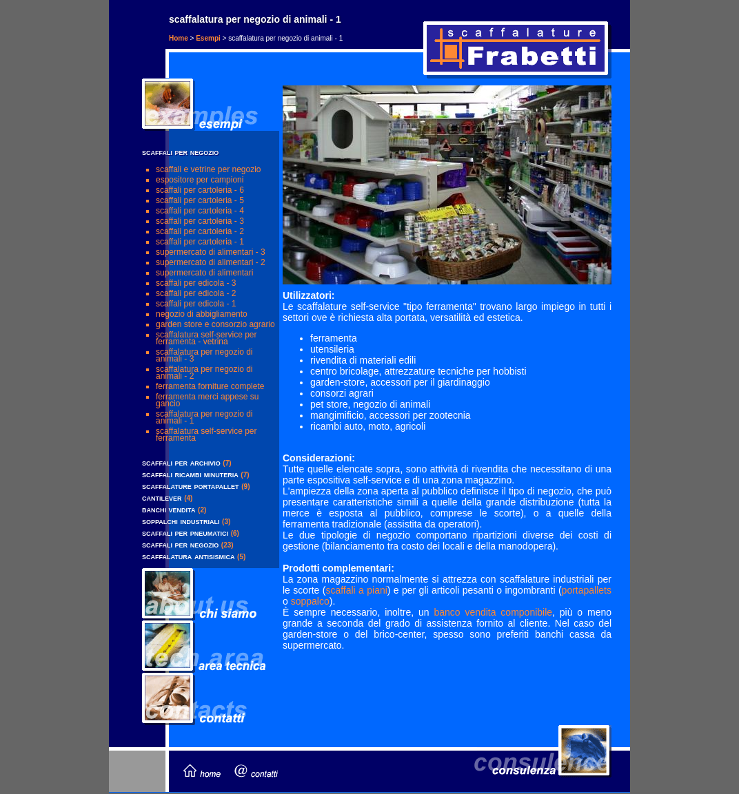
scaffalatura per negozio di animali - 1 (204, 417)
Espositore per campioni (199, 180)
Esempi (208, 38)
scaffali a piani (356, 590)
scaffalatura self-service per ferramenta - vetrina (206, 338)
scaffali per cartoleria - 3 (200, 221)
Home (178, 38)
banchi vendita (168, 509)
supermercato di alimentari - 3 (210, 252)
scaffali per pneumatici (185, 532)
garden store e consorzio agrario (215, 324)
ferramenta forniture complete (210, 386)
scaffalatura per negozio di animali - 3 (204, 355)
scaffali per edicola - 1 (196, 304)
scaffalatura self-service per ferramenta (206, 434)
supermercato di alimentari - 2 (210, 262)
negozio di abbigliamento (201, 314)
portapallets (586, 590)
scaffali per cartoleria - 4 (200, 211)
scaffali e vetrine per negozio (208, 169)
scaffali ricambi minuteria (190, 474)
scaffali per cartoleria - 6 (200, 190)
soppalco (310, 601)
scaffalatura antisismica (188, 556)
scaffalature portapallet (190, 486)
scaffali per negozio (180, 544)
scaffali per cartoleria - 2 (200, 231)
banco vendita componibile (493, 612)
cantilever (162, 497)
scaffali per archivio (181, 462)
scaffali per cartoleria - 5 (200, 200)
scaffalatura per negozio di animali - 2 (204, 372)
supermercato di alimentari (204, 273)
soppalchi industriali (180, 521)
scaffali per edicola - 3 (196, 283)
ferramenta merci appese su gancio (207, 400)
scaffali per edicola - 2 (196, 293)
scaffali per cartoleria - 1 (200, 242)
